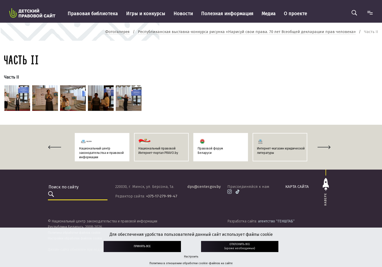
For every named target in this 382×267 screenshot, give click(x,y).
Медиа (269, 13)
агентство (276, 221)
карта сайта (297, 186)
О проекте (295, 13)
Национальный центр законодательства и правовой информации (101, 153)
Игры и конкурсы (145, 13)
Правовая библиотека (93, 13)
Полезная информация (227, 13)
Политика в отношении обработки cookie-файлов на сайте (191, 263)
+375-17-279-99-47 (161, 196)
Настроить (191, 256)
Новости (183, 13)
